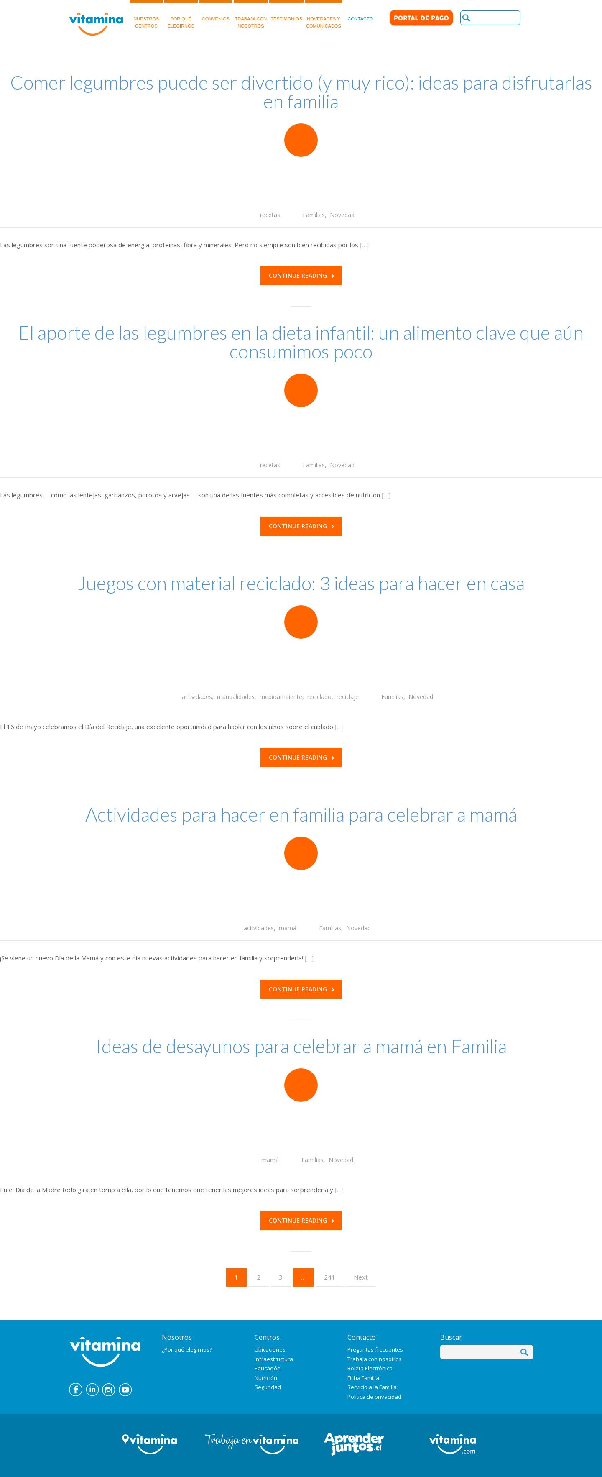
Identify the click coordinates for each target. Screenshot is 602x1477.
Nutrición (266, 1378)
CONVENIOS (216, 10)
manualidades (236, 697)
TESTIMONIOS (286, 10)
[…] (364, 245)
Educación (268, 1368)
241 (329, 1277)
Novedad (342, 215)
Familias (314, 215)
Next (361, 1277)
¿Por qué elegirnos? (187, 1349)
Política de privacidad (374, 1396)
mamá (287, 928)
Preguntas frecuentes (375, 1349)
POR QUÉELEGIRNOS (181, 14)
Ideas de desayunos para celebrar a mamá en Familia (301, 1046)
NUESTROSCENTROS (146, 14)
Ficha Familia (363, 1378)
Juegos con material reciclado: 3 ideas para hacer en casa (301, 583)
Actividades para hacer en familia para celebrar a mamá (301, 814)
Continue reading (301, 275)
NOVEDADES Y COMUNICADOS (323, 14)
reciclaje (348, 697)
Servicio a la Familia (372, 1387)
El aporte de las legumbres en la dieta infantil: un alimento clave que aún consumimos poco (301, 342)
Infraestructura (274, 1359)
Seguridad (268, 1387)
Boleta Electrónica (370, 1368)
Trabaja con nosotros (374, 1359)
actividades (197, 697)
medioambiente (281, 697)
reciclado (319, 697)
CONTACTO (360, 10)
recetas (270, 215)
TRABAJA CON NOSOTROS (251, 14)
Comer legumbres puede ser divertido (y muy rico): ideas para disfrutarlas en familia (301, 92)
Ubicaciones (270, 1349)
